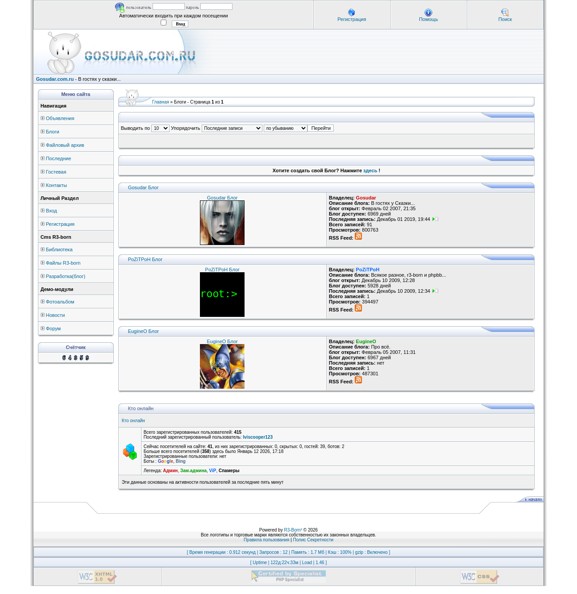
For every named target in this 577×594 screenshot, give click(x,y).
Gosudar (366, 197)
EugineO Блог (143, 331)
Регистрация (351, 19)
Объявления (60, 118)
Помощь (428, 19)
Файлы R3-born (63, 263)
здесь (370, 170)
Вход (51, 210)
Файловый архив (65, 145)
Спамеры (229, 470)
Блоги (52, 131)
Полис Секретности (313, 539)
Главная (160, 102)
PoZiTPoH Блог (145, 259)
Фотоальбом (60, 301)
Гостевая (56, 171)
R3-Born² (293, 530)
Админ (170, 470)
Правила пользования (267, 539)
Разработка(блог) (65, 276)
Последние (58, 158)
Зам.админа (193, 470)
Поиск (505, 19)
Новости (55, 315)
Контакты (56, 185)
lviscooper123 (258, 437)
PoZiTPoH (368, 269)
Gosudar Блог (143, 187)
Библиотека (59, 249)
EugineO (366, 341)
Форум (53, 328)
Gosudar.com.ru (55, 79)
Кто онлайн (133, 420)
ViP (212, 470)
